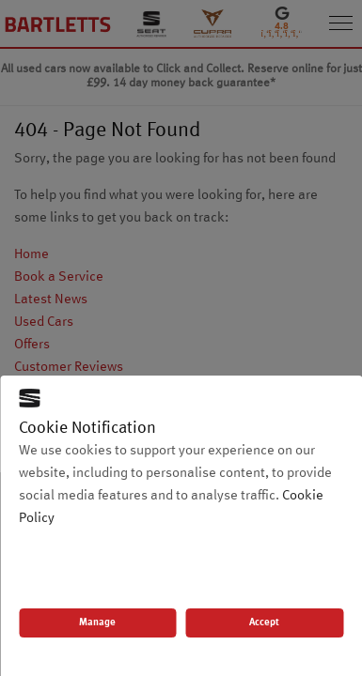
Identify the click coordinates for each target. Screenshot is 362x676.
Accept (264, 622)
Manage (97, 622)
